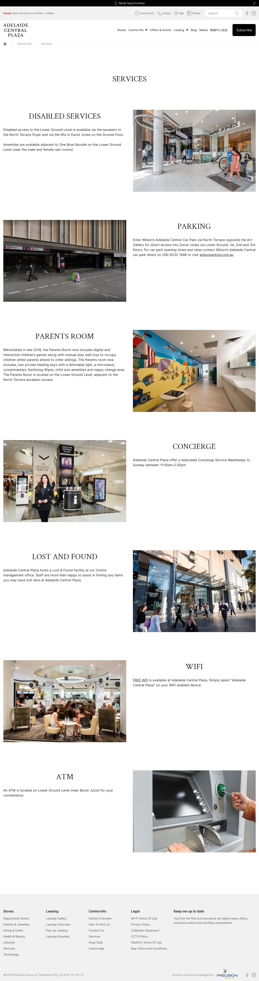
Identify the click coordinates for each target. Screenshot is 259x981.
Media (203, 30)
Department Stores (16, 918)
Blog (194, 30)
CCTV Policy (139, 936)
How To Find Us (99, 924)
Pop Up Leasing (56, 930)
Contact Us (96, 930)
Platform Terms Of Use (146, 942)
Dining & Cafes (13, 930)
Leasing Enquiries (58, 936)
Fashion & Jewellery (16, 924)
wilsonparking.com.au (217, 255)
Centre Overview (100, 918)
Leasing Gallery (56, 918)
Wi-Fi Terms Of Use (144, 918)
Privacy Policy (140, 924)
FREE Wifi (140, 680)
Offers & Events (160, 30)
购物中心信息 (219, 30)
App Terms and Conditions (149, 948)
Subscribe (244, 30)
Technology (11, 954)
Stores (121, 30)
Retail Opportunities (132, 3)
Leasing (181, 30)
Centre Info (138, 30)
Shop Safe (96, 942)
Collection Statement (145, 930)
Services (9, 948)
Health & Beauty (14, 936)
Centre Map (97, 948)
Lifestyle (9, 942)
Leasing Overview (58, 924)
